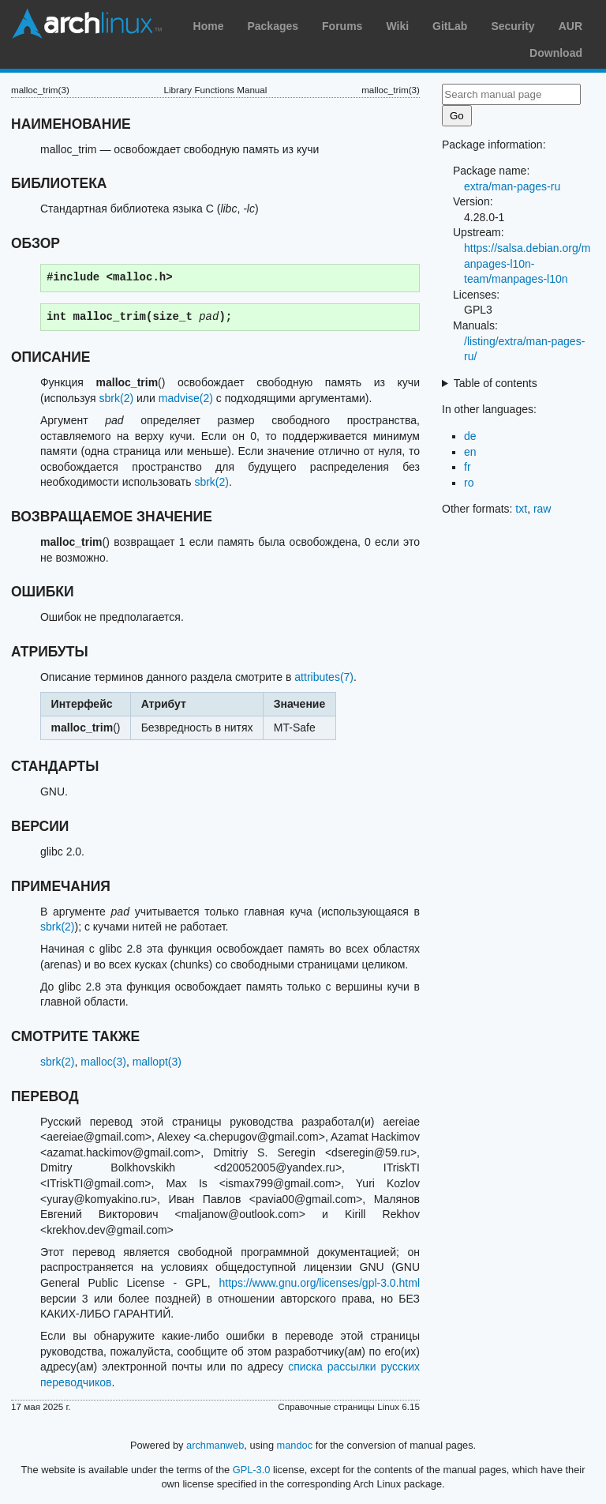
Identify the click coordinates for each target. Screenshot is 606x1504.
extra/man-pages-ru (512, 186)
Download (555, 53)
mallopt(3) (157, 1061)
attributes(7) (324, 677)
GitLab (449, 26)
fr (467, 467)
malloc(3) (103, 1061)
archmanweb (215, 1445)
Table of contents (495, 383)
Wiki (397, 26)
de (470, 436)
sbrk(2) (116, 398)
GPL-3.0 (252, 1470)
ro (468, 482)
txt (521, 508)
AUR (570, 26)
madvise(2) (186, 398)
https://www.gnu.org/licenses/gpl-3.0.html (319, 1283)
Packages (272, 26)
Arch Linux (87, 23)
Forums (342, 26)
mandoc (295, 1445)
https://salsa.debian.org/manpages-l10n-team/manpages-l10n (527, 263)
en (470, 452)
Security (512, 26)
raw (542, 508)
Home (208, 26)
